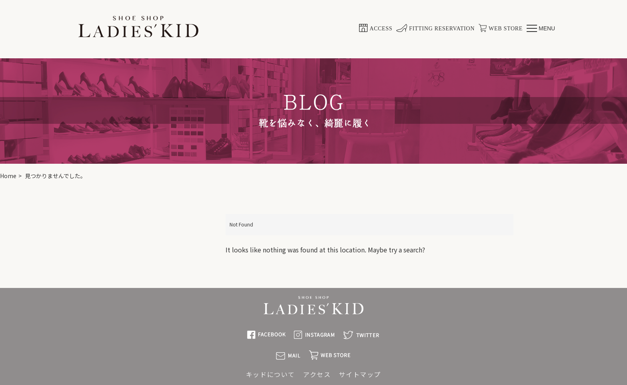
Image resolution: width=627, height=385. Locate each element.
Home (8, 176)
